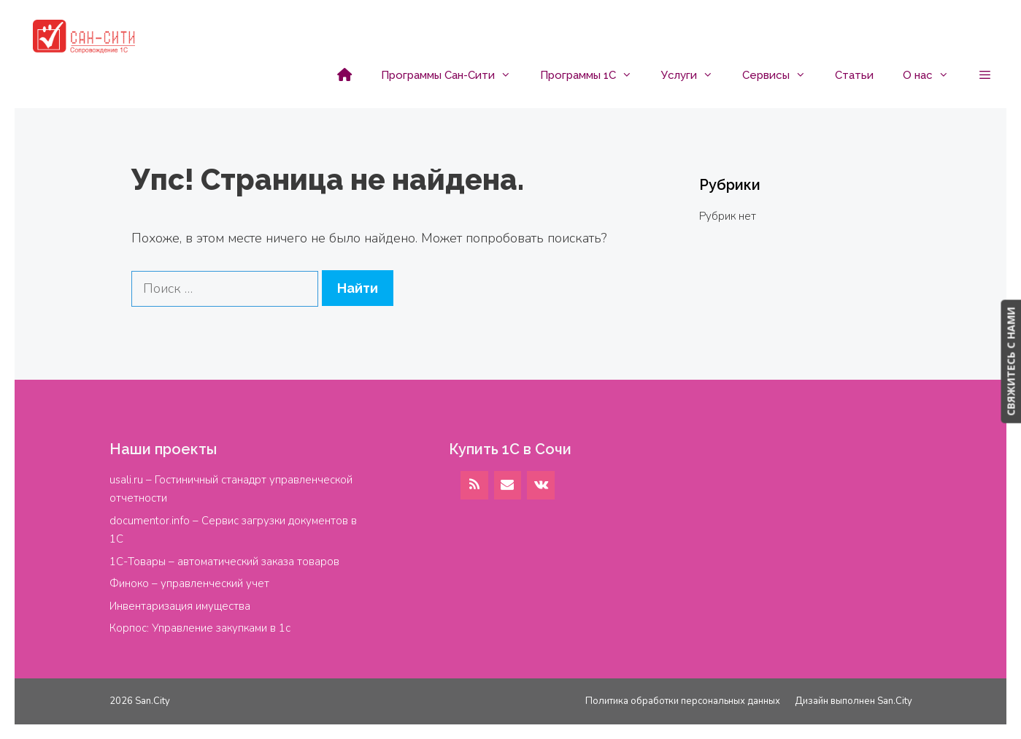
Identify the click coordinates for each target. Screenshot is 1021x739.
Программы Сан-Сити (453, 75)
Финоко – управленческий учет (189, 583)
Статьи (854, 75)
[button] (984, 75)
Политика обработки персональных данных (682, 701)
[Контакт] (508, 485)
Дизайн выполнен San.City (853, 701)
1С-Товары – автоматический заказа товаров (224, 561)
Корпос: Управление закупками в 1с (199, 628)
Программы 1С (593, 75)
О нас (933, 75)
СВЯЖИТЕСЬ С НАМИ (1010, 361)
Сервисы (781, 75)
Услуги (694, 75)
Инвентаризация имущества (179, 606)
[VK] (541, 485)
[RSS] (474, 485)
